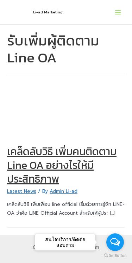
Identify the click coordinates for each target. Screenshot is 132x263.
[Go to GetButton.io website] (115, 255)
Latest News (21, 191)
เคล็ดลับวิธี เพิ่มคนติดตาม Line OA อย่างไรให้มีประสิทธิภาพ (62, 165)
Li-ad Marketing (48, 12)
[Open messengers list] (115, 242)
